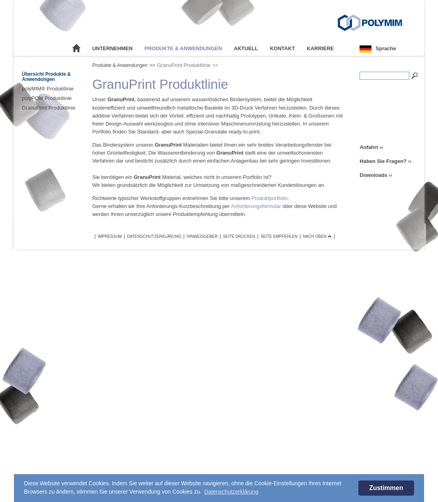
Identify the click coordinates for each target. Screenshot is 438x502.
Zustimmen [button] (386, 487)
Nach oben (317, 236)
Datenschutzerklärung (154, 236)
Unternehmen (112, 48)
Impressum (110, 236)
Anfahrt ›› (371, 147)
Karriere (320, 48)
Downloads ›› (376, 175)
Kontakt (282, 48)
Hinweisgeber (202, 236)
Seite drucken (239, 236)
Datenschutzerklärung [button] (231, 491)
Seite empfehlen (278, 236)
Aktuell (246, 48)
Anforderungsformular (256, 206)
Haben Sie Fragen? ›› (385, 161)
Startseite (76, 48)
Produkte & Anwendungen (183, 48)
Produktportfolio (270, 198)
